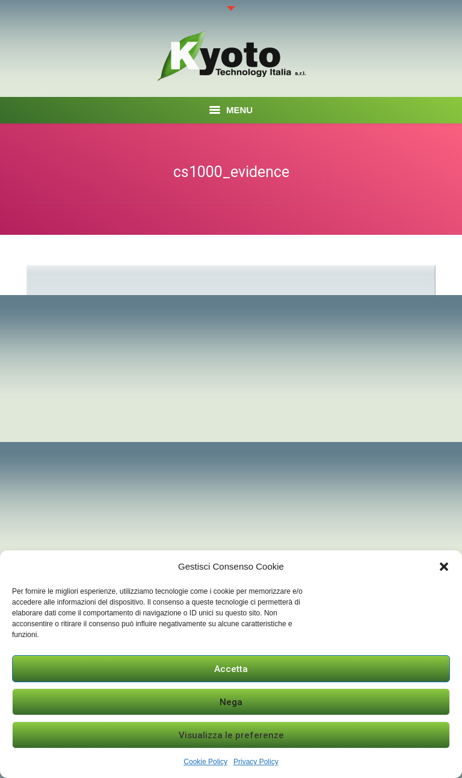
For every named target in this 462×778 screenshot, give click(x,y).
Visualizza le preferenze (231, 735)
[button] (444, 567)
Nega (231, 702)
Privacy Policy (256, 762)
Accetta (231, 669)
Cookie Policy (205, 762)
